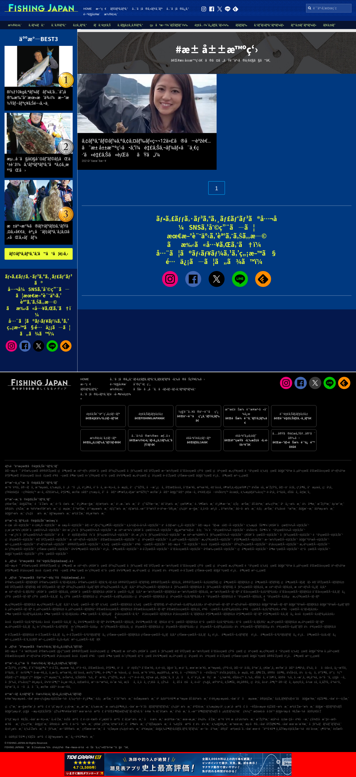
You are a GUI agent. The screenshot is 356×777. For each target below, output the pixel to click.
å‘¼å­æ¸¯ (181, 711)
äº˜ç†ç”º (335, 672)
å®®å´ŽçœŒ (275, 656)
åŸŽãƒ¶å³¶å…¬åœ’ (277, 724)
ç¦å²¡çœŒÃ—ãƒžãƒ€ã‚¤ (145, 626)
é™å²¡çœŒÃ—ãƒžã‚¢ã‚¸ (248, 596)
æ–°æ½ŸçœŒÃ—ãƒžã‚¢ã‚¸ (193, 591)
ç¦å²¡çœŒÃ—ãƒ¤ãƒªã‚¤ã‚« (178, 626)
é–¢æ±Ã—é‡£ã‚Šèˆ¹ (18, 525)
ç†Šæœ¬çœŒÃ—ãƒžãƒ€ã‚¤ (123, 634)
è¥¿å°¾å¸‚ (312, 677)
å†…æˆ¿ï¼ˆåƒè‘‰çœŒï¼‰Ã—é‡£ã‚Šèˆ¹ (156, 534)
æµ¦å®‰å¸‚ (164, 672)
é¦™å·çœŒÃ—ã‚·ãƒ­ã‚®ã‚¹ (251, 622)
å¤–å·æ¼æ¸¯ (246, 508)
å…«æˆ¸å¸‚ (300, 677)
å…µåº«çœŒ (301, 470)
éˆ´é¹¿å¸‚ (196, 677)
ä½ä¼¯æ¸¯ (203, 724)
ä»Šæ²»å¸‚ (68, 677)
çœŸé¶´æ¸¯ (187, 504)
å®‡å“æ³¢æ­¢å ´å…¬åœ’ (235, 728)
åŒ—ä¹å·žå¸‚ (287, 487)
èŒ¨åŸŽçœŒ (152, 470)
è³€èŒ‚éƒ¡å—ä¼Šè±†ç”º (213, 492)
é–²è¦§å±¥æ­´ (91, 14)
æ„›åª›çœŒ (140, 475)
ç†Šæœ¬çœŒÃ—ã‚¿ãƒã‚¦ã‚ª (158, 634)
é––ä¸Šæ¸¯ (342, 698)
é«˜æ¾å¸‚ (116, 682)
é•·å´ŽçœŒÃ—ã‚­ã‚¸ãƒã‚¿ (50, 634)
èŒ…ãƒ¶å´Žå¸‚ (258, 672)
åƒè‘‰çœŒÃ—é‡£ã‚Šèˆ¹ (296, 534)
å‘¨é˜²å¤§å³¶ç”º (38, 667)
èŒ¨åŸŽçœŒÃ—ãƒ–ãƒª (51, 587)
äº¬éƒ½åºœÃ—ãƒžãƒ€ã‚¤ (245, 604)
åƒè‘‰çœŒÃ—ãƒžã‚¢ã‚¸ (249, 587)
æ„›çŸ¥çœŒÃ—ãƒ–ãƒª (305, 596)
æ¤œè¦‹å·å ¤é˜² (264, 711)
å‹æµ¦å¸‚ (123, 487)
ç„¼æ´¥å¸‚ (226, 677)
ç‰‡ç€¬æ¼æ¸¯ (129, 728)
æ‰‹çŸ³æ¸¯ (272, 504)
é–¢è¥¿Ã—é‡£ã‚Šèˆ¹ (44, 525)
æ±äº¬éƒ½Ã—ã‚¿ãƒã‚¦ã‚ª (310, 587)
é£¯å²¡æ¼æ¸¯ (170, 504)
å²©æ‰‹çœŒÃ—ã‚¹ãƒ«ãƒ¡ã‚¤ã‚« (58, 582)
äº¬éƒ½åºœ (338, 470)
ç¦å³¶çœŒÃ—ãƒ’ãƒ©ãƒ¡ (265, 582)
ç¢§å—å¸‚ (339, 677)
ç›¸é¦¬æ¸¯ (70, 706)
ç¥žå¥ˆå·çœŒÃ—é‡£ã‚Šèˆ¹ (261, 534)
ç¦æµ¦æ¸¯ (65, 508)
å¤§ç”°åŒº (177, 492)
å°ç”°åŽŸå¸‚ (137, 487)
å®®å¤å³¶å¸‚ (276, 672)
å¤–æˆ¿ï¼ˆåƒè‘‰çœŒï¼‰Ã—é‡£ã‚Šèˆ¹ (87, 530)
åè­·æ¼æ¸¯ (153, 719)
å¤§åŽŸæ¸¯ (27, 504)
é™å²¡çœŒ (252, 470)
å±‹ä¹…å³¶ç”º (269, 682)
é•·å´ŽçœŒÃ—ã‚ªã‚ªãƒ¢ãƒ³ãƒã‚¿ (86, 634)
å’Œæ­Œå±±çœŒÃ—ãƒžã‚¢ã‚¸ (184, 609)
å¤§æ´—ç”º (41, 677)
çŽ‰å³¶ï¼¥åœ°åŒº (66, 711)
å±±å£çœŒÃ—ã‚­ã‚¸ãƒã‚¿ (60, 622)
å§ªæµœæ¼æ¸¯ (60, 513)
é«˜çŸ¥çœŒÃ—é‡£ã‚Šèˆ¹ (20, 549)
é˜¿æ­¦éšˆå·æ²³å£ (111, 719)
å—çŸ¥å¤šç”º (189, 672)
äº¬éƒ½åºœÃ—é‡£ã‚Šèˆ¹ (51, 544)
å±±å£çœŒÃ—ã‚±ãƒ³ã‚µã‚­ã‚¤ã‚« (315, 614)
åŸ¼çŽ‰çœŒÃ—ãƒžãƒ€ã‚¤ (153, 587)
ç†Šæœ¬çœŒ (186, 475)
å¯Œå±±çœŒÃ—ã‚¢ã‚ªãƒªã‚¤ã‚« (259, 591)
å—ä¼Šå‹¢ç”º (209, 672)
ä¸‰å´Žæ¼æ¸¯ (34, 728)
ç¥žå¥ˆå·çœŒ (98, 470)
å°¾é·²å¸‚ (336, 682)
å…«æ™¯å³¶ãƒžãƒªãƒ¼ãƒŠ (203, 711)
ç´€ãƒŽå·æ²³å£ (36, 736)
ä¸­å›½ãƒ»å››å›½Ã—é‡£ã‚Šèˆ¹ (143, 525)
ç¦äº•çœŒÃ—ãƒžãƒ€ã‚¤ (150, 596)
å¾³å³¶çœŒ (123, 475)
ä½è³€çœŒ (171, 570)
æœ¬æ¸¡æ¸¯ (190, 719)
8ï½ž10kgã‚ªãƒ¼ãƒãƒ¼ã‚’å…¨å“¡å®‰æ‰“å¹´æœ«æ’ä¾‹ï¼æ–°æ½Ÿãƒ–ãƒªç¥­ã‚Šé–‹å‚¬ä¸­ (38, 97)
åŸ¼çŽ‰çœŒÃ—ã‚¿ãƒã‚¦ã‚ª (118, 587)
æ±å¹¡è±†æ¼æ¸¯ (243, 719)
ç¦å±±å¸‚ (134, 672)
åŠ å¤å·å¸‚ (185, 682)
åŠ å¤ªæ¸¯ (258, 504)
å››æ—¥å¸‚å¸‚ (41, 672)
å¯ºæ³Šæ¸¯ (79, 508)
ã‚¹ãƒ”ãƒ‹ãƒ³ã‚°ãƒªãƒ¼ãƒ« (269, 25)
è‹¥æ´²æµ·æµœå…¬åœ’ (19, 698)
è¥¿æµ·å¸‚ (37, 682)
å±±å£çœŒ (43, 475)
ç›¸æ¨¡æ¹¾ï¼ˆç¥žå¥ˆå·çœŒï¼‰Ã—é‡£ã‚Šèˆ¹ (33, 530)
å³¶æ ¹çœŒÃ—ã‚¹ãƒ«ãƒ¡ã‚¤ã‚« (61, 614)
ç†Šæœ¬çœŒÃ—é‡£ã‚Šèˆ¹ (53, 549)
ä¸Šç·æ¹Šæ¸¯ (241, 504)
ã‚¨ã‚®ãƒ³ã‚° (58, 25)
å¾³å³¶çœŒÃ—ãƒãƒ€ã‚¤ (151, 622)
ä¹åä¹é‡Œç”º (129, 667)
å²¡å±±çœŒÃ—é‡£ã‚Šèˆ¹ (284, 544)
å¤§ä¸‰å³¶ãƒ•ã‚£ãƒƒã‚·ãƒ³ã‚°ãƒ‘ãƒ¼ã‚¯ (177, 728)
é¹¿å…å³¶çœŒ (222, 475)
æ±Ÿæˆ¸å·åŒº (159, 492)
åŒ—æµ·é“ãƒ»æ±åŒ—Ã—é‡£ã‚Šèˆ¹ (221, 525)
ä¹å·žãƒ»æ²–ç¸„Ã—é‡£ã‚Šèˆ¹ (179, 525)
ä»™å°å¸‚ (325, 677)
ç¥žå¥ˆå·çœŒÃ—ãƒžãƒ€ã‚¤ (87, 591)
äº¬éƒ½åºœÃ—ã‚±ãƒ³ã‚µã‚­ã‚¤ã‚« (184, 604)
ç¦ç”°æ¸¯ (11, 706)
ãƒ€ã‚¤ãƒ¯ (329, 25)
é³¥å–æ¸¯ (302, 719)
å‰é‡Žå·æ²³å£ (182, 724)
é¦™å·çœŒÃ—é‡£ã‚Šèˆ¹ (315, 549)
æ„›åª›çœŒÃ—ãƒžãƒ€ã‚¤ (282, 622)
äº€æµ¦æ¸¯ (147, 728)
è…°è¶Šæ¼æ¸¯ (204, 504)
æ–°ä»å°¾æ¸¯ (210, 728)
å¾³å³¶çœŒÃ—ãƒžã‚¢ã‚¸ (120, 622)
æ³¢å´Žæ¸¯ (78, 513)
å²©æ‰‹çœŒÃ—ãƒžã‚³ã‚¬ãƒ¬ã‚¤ (97, 582)
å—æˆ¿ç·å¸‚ (155, 487)
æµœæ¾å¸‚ (67, 667)
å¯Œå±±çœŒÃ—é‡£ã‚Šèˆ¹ (186, 549)
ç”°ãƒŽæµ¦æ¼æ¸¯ (157, 724)
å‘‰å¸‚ (310, 667)
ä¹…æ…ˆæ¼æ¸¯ (126, 504)
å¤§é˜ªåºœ (285, 470)
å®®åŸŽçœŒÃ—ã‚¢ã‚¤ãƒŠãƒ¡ (200, 582)
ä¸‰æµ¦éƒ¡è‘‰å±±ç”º (253, 492)
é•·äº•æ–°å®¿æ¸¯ (167, 508)
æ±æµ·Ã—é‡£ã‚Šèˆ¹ (71, 525)
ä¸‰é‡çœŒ (268, 470)
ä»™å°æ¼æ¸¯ (83, 724)
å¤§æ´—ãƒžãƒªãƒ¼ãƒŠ (328, 706)
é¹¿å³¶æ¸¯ (89, 698)
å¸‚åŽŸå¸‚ (324, 682)
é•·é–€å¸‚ (139, 677)
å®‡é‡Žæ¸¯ (267, 698)
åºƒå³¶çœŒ (12, 475)
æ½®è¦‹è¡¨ (111, 14)
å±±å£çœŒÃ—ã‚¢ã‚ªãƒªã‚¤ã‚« (24, 622)
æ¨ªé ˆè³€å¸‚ (12, 487)
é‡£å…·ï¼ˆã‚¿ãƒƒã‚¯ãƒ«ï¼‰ (212, 25)
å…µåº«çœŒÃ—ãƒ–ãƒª (18, 609)
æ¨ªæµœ (182, 698)
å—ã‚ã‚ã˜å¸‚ (28, 686)
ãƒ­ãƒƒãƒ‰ (241, 25)
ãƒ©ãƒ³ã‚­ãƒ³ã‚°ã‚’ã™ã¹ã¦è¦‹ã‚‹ (38, 253)
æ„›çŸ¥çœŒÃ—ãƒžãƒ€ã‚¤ (20, 604)
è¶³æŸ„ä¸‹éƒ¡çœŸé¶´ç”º (236, 487)
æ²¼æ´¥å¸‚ (203, 487)
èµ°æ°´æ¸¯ (338, 504)
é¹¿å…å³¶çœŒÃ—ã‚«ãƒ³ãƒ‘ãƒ (231, 634)
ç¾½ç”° (247, 711)
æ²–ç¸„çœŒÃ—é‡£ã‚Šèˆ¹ (20, 544)
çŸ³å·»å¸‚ (228, 667)
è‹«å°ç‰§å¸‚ (203, 682)
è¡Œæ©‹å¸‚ (83, 682)
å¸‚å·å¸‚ (141, 682)
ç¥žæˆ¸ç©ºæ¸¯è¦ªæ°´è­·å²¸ (109, 724)
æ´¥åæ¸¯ (12, 724)
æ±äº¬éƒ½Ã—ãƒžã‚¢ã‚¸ (279, 587)
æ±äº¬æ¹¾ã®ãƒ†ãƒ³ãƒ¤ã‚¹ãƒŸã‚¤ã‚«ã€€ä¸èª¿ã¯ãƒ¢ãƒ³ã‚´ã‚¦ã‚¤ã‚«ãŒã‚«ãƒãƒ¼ (38, 232)
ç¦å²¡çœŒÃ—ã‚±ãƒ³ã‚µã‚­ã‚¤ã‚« (214, 626)
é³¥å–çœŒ (61, 475)
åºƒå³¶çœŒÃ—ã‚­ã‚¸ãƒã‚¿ (278, 614)
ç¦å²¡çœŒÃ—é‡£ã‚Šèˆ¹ (20, 539)
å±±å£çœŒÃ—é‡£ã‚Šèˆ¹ (217, 544)
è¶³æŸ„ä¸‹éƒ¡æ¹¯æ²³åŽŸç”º (133, 492)
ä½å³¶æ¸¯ (309, 504)
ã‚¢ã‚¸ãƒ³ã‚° (80, 25)
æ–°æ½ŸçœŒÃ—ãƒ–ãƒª (224, 591)
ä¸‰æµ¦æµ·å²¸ (214, 706)
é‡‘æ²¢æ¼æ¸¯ (105, 504)
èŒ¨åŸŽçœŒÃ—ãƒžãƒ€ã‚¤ (328, 582)
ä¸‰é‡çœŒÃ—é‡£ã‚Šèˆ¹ (117, 544)
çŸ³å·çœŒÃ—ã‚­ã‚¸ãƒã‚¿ (47, 596)
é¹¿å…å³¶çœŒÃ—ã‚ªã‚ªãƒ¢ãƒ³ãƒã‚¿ (274, 634)
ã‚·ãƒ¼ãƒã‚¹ (36, 25)
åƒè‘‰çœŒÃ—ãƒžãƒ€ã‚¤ (186, 587)
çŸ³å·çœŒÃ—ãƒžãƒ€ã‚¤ (79, 596)
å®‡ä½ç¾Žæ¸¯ (15, 508)
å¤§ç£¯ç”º (26, 677)
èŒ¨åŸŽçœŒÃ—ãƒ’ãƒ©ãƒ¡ (20, 587)
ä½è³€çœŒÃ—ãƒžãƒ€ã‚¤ (320, 626)
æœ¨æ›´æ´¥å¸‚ (198, 667)
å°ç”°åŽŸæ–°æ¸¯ (149, 504)
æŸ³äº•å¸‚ (218, 682)
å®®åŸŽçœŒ (48, 470)
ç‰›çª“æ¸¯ (27, 724)
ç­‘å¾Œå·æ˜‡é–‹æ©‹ (323, 719)
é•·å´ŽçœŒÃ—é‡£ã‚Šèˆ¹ (154, 549)
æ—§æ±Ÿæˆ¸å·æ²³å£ (32, 706)
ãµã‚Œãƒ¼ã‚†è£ (230, 711)
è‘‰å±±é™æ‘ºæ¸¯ (286, 508)
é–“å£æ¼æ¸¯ (66, 504)
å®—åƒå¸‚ (27, 487)
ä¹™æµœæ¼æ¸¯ (98, 508)
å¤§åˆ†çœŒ (204, 475)
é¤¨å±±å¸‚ (216, 487)
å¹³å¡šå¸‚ (282, 492)
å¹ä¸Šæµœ (111, 728)
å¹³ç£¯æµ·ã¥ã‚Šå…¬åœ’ (20, 719)
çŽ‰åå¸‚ (168, 682)
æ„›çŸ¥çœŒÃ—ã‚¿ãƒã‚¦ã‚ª (53, 604)
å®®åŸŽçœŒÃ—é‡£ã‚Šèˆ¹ (83, 544)
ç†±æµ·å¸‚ (95, 492)
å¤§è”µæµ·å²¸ (13, 711)
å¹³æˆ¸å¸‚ (257, 667)
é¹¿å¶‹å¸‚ (87, 487)
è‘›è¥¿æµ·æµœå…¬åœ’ (222, 698)
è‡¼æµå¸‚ (152, 677)
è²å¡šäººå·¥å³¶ (166, 698)
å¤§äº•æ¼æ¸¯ (15, 513)
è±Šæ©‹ (338, 728)
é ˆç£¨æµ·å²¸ (56, 706)
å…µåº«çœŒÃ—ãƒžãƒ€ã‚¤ (48, 609)
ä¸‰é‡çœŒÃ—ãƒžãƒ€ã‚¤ (116, 604)
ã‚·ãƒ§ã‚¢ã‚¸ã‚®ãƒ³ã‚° (130, 25)
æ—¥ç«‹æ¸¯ (43, 719)
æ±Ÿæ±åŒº (80, 492)
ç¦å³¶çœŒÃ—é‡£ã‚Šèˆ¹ (252, 549)
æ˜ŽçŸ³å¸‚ (272, 487)
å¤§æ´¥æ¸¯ (309, 698)
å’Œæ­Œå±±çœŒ (320, 470)
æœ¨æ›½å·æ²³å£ (91, 711)
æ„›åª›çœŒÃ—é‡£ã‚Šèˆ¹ (314, 544)
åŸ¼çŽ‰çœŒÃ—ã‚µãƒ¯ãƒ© (82, 587)
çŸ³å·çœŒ (205, 470)
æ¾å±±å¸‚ (121, 672)
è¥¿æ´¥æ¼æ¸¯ (96, 513)
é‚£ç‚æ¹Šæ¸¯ (265, 508)
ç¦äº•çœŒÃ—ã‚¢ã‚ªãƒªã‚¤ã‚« (184, 596)
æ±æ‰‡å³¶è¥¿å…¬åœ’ (120, 706)
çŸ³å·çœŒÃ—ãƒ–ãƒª (18, 596)
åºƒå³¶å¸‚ (66, 492)
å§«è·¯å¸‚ (172, 667)
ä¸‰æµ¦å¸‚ (56, 487)
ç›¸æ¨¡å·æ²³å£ (235, 706)
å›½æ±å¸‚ (312, 682)
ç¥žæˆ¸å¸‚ (268, 667)
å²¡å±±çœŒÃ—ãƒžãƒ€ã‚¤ (157, 614)
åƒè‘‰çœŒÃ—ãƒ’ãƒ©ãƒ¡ (218, 587)
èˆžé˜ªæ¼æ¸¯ (123, 698)
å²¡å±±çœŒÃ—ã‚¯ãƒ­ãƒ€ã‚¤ (188, 614)
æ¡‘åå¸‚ (130, 682)
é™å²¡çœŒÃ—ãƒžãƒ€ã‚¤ (218, 596)
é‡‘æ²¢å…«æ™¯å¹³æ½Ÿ (142, 508)
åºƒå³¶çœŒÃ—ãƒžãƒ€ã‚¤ (220, 614)
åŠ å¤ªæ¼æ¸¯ (198, 698)
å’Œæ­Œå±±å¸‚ (174, 487)
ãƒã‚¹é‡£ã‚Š (102, 25)
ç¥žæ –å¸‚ (190, 492)
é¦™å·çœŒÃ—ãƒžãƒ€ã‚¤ (183, 622)
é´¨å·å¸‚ (98, 487)
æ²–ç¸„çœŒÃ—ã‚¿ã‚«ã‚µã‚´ (54, 639)
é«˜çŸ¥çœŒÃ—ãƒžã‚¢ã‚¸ (115, 626)
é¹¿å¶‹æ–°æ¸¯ (223, 504)
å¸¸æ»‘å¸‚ (54, 672)
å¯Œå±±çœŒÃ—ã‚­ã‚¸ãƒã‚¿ (328, 591)
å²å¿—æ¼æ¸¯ (291, 504)
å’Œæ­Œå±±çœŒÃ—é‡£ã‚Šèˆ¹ (118, 539)
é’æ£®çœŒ (30, 651)
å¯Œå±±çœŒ (188, 470)
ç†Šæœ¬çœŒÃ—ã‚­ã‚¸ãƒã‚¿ (194, 634)
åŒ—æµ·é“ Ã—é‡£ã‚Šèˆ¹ (184, 544)
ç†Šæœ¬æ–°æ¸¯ (92, 728)
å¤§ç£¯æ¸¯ (41, 724)
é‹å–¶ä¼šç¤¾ (120, 394)
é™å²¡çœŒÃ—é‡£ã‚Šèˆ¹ (328, 534)
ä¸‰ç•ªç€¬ (75, 698)
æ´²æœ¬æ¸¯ (237, 724)
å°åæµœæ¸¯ (248, 698)
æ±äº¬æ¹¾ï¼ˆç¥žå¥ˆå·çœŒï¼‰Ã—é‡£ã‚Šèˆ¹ (143, 530)
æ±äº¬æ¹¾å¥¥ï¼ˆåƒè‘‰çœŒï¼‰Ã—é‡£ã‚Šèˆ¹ (213, 534)
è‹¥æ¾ (150, 711)
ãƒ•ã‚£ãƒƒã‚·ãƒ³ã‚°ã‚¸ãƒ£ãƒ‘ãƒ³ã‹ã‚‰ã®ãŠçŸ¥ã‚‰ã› (169, 379)
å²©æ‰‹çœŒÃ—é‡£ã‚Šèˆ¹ (220, 549)
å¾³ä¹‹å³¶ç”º (52, 682)
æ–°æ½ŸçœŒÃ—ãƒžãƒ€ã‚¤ (159, 591)
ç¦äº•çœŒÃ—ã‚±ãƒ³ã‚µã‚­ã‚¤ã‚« (114, 596)
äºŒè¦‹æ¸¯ (199, 706)
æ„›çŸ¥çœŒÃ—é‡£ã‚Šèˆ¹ (217, 539)
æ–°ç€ (101, 8)
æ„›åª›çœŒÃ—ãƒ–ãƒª (311, 622)
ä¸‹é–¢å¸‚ (161, 667)
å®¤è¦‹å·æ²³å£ (60, 724)
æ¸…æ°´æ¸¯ (83, 706)
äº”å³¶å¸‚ (323, 672)
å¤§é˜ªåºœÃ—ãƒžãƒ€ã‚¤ (304, 604)
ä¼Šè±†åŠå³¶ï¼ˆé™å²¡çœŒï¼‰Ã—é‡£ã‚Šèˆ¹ (275, 530)
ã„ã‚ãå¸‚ (181, 677)
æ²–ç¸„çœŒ (241, 475)
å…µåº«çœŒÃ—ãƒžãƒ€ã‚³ (80, 609)
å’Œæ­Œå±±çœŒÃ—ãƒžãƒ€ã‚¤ (114, 609)
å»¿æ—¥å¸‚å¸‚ (68, 682)
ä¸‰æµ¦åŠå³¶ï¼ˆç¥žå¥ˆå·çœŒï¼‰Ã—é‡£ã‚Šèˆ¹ (277, 525)
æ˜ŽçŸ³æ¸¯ (324, 504)
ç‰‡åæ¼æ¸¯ (37, 513)
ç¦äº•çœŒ (220, 470)
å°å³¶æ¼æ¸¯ (134, 724)
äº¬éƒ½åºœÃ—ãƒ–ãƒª (217, 604)
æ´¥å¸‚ (175, 672)
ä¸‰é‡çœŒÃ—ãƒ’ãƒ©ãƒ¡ (149, 604)
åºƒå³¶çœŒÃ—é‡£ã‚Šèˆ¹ (248, 539)
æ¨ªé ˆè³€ (224, 719)
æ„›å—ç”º (126, 677)
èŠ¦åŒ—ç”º (12, 677)
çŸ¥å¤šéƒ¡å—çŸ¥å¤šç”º (20, 492)
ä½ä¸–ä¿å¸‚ (308, 672)
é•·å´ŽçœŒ (169, 475)
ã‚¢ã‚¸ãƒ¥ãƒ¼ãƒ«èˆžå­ (288, 698)
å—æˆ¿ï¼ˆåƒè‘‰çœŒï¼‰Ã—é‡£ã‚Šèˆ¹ (31, 534)
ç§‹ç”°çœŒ (64, 651)
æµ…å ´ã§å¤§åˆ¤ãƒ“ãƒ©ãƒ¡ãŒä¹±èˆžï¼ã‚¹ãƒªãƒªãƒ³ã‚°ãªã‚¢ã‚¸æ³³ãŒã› (38, 164)
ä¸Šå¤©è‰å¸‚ (84, 677)
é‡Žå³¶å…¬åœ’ (326, 698)
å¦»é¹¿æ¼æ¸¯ (14, 728)
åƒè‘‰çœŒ (135, 470)
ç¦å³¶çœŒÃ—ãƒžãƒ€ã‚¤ (234, 582)
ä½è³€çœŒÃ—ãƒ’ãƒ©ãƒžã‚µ (252, 626)
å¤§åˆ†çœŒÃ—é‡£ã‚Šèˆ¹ (21, 553)
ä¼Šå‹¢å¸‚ (292, 672)
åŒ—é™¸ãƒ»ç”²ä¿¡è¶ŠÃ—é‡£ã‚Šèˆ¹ (105, 525)
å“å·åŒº (109, 492)
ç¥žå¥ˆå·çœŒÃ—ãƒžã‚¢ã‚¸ (53, 591)
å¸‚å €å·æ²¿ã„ (210, 508)
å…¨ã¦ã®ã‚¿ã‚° (177, 8)
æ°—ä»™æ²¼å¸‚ (100, 682)
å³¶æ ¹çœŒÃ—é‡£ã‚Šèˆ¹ (284, 549)
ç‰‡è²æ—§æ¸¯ (189, 508)
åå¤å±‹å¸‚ (324, 667)
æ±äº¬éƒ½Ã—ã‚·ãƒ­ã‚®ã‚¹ (20, 591)
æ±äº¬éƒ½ (81, 470)
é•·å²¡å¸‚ (271, 492)
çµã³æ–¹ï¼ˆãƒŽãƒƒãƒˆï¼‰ (169, 25)
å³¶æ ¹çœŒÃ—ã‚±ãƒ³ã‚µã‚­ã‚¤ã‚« (24, 614)
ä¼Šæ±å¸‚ (258, 487)
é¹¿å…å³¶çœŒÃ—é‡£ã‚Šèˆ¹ (121, 549)
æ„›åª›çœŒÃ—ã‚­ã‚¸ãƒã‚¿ (20, 626)
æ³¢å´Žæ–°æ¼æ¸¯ (302, 706)
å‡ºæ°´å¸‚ (10, 686)
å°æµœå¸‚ (314, 487)
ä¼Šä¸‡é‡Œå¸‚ (228, 672)
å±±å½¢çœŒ (98, 651)
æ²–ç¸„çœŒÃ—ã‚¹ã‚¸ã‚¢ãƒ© (21, 639)
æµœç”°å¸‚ (55, 677)
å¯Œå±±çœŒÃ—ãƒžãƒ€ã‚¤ (295, 591)
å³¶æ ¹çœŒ (77, 475)
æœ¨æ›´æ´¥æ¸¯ (298, 724)
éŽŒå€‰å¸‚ (53, 492)
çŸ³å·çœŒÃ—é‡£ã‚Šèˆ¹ (53, 553)
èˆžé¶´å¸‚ (272, 677)
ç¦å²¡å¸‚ (327, 487)
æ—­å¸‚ (40, 492)
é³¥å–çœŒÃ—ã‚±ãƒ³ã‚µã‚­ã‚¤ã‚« (222, 609)
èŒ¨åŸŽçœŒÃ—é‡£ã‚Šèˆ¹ (52, 539)
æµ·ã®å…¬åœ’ (255, 724)
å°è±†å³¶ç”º (24, 672)
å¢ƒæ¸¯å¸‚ (305, 492)
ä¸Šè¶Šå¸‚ (230, 682)
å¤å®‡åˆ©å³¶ (15, 736)
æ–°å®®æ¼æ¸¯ (70, 728)
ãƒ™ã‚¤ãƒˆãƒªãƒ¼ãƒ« (303, 25)
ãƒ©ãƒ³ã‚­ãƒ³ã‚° (119, 8)
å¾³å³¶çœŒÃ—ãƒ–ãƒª (91, 622)
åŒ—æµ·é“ (12, 470)
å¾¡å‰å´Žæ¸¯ (207, 719)
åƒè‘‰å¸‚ (11, 682)
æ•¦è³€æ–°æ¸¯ (173, 719)
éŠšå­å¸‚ (293, 492)
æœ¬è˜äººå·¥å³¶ (263, 728)
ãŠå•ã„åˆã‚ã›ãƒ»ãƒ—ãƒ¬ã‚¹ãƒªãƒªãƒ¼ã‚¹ (164, 389)
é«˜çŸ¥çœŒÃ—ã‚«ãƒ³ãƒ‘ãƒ (53, 626)
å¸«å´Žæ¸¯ (57, 719)
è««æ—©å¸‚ (64, 686)
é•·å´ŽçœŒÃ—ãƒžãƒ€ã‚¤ (19, 634)
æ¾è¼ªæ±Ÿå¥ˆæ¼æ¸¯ (42, 508)
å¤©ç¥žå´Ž (314, 711)
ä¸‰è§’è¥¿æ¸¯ (220, 724)
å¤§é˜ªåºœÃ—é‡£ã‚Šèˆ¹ (314, 539)
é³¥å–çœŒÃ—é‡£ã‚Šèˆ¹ (151, 544)
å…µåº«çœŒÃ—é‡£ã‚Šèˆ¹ (184, 539)
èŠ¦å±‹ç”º (238, 677)
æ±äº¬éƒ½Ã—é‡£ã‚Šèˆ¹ (84, 539)
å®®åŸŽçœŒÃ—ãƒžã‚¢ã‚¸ (166, 582)
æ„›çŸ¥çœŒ (236, 470)
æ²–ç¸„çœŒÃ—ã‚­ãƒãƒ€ (86, 639)
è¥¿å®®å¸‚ (243, 682)
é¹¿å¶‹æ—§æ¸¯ (86, 504)
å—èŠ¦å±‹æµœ (256, 706)
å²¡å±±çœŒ (27, 475)
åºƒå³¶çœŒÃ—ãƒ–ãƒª (249, 614)
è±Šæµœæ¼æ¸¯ (144, 698)
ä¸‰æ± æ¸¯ (97, 706)
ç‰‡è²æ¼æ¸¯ (181, 706)
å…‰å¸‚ (249, 677)
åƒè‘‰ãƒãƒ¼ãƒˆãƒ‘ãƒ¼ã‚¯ (325, 724)
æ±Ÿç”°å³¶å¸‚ (93, 672)
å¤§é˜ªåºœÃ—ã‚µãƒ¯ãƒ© (335, 604)
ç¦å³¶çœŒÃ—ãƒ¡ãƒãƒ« (296, 582)
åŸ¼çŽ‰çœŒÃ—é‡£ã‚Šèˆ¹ (250, 544)
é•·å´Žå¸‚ (54, 667)
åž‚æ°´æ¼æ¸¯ (134, 719)
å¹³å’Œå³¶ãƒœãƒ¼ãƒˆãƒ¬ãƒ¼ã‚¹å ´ (124, 711)
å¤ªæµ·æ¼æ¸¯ (324, 508)
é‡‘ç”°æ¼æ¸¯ (118, 508)
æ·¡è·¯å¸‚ (183, 667)
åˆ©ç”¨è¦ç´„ (142, 384)
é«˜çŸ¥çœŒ (92, 475)
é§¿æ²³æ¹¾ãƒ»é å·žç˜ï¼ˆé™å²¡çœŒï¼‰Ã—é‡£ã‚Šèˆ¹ (209, 530)
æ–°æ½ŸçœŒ (170, 470)
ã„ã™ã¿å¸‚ (72, 487)
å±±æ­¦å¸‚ (234, 492)
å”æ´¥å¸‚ (101, 677)
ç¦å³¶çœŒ (65, 470)
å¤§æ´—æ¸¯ (306, 508)
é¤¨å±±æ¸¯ (312, 728)
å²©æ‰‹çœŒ (30, 470)
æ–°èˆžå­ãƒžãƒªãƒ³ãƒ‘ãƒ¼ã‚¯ (153, 706)
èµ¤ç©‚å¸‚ (299, 682)
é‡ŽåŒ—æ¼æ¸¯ (278, 706)
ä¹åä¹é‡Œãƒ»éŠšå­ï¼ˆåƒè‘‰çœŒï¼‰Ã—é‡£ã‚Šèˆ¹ (94, 534)
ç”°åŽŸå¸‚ (113, 677)
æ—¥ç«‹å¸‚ (110, 487)
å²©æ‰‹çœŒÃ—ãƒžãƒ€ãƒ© (21, 582)
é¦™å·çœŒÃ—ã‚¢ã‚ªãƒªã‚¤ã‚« (217, 622)
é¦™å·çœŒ (108, 475)
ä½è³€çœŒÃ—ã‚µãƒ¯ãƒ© (287, 626)
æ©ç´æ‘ (210, 677)
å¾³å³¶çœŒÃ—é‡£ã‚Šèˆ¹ (86, 549)
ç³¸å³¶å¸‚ (301, 487)
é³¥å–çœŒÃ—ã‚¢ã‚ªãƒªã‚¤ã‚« (261, 609)
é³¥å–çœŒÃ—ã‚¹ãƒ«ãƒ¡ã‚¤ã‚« (299, 609)
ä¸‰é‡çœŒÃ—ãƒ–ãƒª (85, 604)
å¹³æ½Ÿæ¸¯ (228, 508)
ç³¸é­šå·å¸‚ (154, 682)
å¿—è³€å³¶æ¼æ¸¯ (82, 736)
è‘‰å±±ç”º (24, 682)
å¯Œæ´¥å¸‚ (189, 487)
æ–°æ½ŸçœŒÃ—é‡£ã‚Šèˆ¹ (281, 539)
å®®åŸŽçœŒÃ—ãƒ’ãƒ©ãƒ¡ (134, 582)
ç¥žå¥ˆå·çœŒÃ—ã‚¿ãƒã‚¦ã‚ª (124, 591)
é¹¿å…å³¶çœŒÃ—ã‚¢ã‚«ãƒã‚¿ (317, 634)
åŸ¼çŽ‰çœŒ (117, 470)
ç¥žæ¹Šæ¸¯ (11, 504)
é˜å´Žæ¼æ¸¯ (44, 504)
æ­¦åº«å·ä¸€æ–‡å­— (282, 719)
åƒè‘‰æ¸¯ (51, 728)
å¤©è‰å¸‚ (285, 677)
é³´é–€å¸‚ (81, 667)
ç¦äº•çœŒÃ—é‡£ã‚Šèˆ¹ (153, 539)
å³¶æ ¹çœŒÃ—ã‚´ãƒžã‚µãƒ (97, 614)
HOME (87, 8)
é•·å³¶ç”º (108, 672)
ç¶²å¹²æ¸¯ (326, 728)
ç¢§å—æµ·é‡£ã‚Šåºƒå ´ (38, 711)
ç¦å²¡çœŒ (155, 475)
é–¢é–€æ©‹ (90, 719)
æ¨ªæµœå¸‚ (42, 487)
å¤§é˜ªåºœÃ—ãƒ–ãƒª (274, 604)
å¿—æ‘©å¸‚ (340, 667)
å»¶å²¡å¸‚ (301, 667)
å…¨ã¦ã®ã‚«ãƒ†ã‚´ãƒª (147, 8)
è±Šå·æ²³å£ (73, 719)
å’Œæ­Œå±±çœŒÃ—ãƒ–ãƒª (150, 609)
